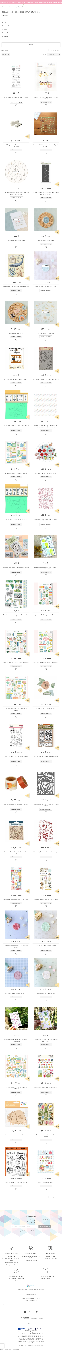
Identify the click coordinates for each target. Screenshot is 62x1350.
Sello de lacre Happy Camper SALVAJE (16, 993)
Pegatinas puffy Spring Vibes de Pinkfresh (46, 615)
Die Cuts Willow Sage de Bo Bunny (46, 708)
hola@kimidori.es (33, 1300)
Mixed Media (6, 26)
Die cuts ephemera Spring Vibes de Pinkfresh (16, 662)
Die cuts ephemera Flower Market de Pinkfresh (16, 709)
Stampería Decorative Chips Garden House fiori (16, 852)
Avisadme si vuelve (16, 102)
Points (4, 22)
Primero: (45, 54)
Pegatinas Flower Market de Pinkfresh (16, 473)
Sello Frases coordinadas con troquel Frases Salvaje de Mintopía (46, 193)
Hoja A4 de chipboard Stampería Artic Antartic (46, 379)
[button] (16, 105)
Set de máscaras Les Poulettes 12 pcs (16, 519)
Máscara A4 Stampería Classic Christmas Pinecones (45, 520)
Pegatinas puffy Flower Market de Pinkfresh (45, 662)
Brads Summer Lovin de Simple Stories (45, 1087)
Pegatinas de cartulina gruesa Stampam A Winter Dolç (16, 1040)
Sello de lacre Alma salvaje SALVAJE (45, 945)
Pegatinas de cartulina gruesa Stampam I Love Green (46, 1040)
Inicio (3, 7)
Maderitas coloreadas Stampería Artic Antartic (16, 286)
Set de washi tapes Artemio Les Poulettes (16, 804)
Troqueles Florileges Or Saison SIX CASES (16, 379)
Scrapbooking (6, 19)
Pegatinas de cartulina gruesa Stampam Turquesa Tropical (45, 567)
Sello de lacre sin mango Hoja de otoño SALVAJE (16, 946)
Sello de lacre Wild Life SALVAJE (45, 993)
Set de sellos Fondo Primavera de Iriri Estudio (16, 567)
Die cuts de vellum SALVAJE (46, 333)
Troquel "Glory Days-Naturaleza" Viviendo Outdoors (46, 98)
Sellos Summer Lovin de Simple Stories (16, 756)
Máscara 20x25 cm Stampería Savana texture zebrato (46, 804)
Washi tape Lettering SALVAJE (16, 240)
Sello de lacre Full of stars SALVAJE (45, 286)
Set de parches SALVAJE (16, 333)
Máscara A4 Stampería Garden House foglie (45, 852)
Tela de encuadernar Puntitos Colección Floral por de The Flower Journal (45, 426)
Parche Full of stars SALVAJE (45, 240)
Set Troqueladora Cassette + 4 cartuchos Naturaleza (16, 145)
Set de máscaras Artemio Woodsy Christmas (16, 425)
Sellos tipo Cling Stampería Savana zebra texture (46, 757)
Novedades (5, 33)
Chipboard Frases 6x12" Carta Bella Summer (16, 899)
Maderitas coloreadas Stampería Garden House (45, 1135)
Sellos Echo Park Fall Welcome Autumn (16, 1182)
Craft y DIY (5, 29)
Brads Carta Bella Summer (45, 1182)
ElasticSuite (16, 1349)
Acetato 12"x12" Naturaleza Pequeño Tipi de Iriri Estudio (45, 145)
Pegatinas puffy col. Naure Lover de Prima (46, 899)
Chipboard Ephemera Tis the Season (45, 473)
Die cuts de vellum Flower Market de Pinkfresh (16, 1087)
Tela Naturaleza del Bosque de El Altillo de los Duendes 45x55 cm (16, 193)
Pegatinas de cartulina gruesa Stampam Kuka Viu (16, 615)
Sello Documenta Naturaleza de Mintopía (16, 97)
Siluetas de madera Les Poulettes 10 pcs (16, 1135)
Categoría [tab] (5, 16)
